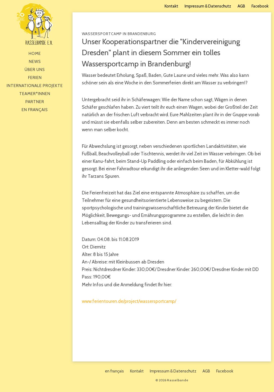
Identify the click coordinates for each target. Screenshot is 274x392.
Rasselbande (35, 24)
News (35, 61)
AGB (241, 6)
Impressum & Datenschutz (208, 6)
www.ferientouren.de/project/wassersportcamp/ (129, 301)
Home (35, 53)
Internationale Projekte (35, 85)
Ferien (35, 77)
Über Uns (35, 69)
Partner (34, 101)
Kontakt (171, 6)
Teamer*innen (34, 93)
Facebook (260, 6)
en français (35, 109)
